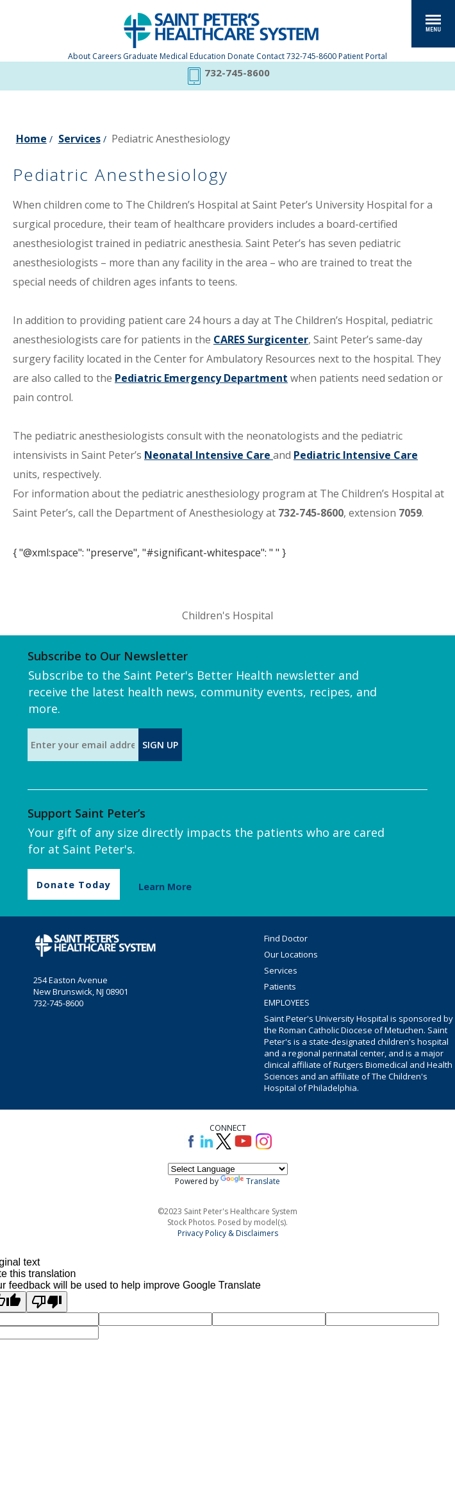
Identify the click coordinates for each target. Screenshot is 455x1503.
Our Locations (291, 954)
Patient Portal (362, 56)
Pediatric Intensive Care (356, 455)
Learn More (165, 886)
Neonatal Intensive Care (208, 455)
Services (79, 139)
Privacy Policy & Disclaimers (228, 1233)
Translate (250, 1181)
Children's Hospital (227, 615)
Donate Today (74, 885)
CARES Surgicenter (260, 339)
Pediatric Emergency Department (201, 378)
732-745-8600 (311, 56)
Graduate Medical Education (174, 56)
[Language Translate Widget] (228, 1169)
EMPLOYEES (287, 1002)
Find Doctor (286, 938)
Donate (241, 56)
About (79, 56)
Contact (270, 56)
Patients (280, 986)
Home (31, 139)
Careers (106, 56)
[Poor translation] (46, 1301)
